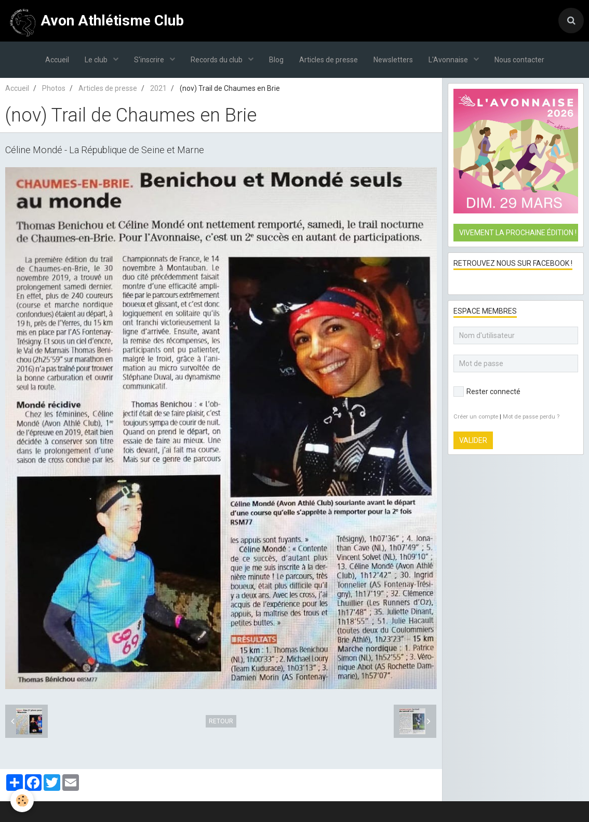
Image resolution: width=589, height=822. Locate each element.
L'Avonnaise (449, 60)
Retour (221, 721)
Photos (53, 88)
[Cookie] (22, 800)
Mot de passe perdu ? (531, 416)
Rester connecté (486, 391)
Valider (473, 440)
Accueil (57, 60)
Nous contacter (519, 60)
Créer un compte (475, 416)
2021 (158, 88)
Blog (276, 60)
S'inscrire (150, 60)
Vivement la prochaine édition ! (518, 232)
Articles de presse (328, 60)
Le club (97, 60)
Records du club (217, 60)
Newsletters (393, 60)
